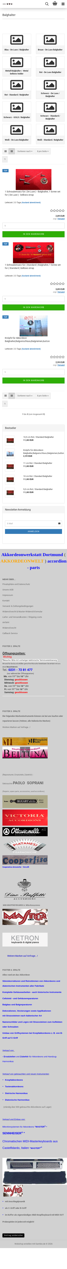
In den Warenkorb (33, 234)
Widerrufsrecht (9, 628)
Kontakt (6, 600)
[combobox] (25, 151)
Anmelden (33, 531)
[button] (5, 151)
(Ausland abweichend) (31, 202)
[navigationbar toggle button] (63, 4)
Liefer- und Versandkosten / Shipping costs (22, 617)
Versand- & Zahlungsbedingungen (17, 606)
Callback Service (10, 633)
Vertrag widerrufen (13, 1235)
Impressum (7, 595)
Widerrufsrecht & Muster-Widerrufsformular (22, 611)
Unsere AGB (7, 589)
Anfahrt (5, 622)
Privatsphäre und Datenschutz (16, 584)
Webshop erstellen (23, 1244)
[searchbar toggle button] (47, 4)
